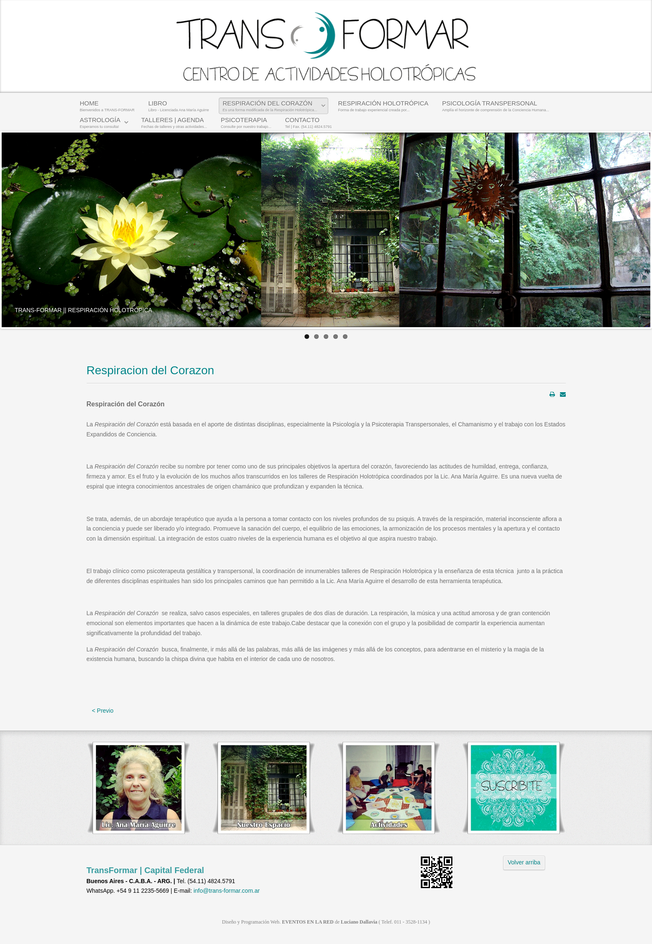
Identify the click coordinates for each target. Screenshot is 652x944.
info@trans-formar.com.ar (226, 890)
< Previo (103, 710)
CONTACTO (308, 122)
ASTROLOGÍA (100, 122)
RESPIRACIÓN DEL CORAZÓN (269, 106)
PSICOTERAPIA (246, 122)
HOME (107, 106)
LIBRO (178, 106)
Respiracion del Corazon (151, 370)
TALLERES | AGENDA (174, 122)
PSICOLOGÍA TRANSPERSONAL (495, 106)
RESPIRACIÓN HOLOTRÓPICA (383, 106)
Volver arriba (524, 862)
